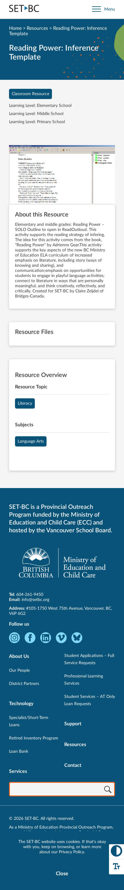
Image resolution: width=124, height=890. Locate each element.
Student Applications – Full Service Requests (89, 659)
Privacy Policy (71, 852)
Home (15, 28)
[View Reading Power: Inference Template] (62, 175)
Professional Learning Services (83, 680)
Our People (19, 670)
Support (72, 723)
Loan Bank (18, 751)
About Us (19, 656)
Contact (72, 765)
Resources (37, 28)
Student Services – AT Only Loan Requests (89, 700)
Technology (21, 703)
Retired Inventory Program (33, 738)
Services (18, 771)
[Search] (108, 790)
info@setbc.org (35, 600)
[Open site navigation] (103, 9)
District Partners (24, 684)
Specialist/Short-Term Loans (28, 721)
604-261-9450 (29, 595)
